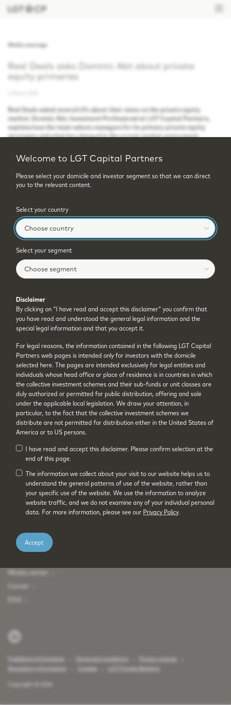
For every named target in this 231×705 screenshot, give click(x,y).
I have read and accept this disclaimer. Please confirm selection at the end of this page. (119, 453)
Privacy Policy (160, 512)
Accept (34, 542)
